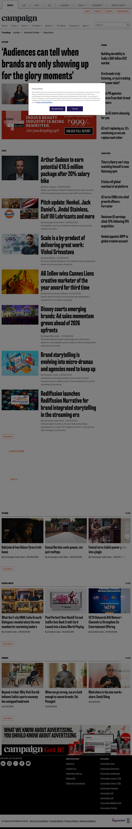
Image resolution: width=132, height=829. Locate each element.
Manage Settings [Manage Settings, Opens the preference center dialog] (57, 109)
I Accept (75, 109)
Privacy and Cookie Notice (44, 102)
